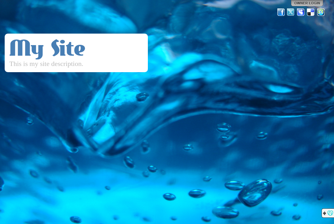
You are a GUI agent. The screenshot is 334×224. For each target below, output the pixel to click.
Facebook (281, 12)
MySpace (301, 12)
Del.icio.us (311, 12)
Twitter (291, 12)
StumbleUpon (321, 12)
